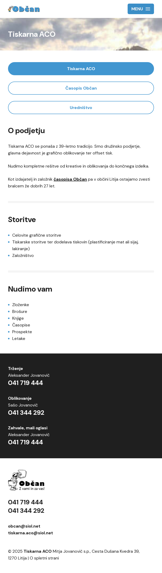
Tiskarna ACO (81, 68)
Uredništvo (81, 107)
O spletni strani (44, 558)
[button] (141, 9)
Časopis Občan (81, 88)
